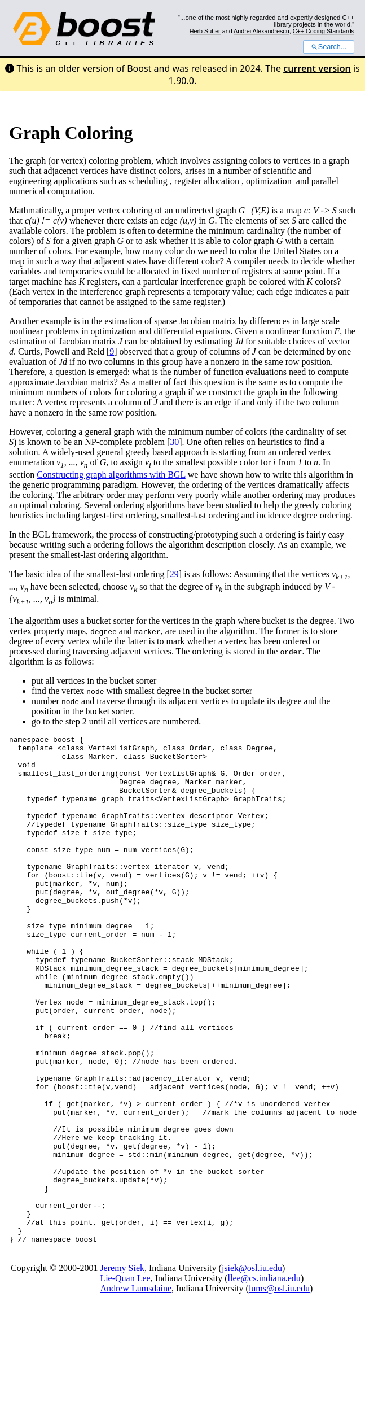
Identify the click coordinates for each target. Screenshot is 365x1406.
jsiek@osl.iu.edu (252, 1369)
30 (174, 442)
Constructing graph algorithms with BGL (111, 474)
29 (174, 574)
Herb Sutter (205, 31)
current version (317, 68)
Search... (328, 47)
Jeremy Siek (122, 1369)
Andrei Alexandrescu (261, 31)
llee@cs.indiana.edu (264, 1380)
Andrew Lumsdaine (135, 1390)
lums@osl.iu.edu (279, 1390)
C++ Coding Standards (323, 31)
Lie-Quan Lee (125, 1380)
